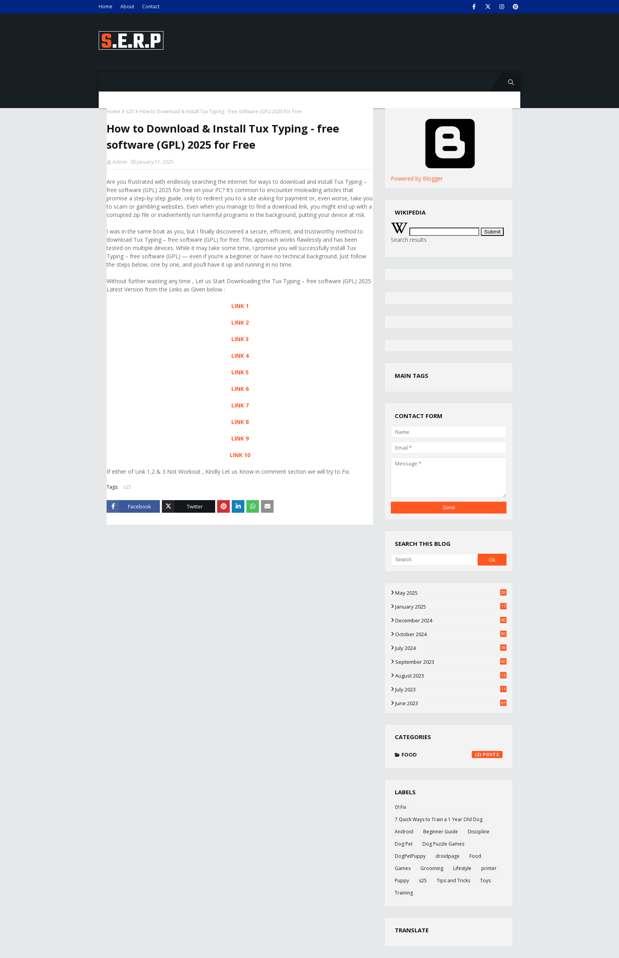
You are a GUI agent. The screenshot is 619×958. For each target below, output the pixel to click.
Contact (150, 6)
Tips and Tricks (453, 880)
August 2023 (450, 675)
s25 (130, 111)
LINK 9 (240, 438)
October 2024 (450, 634)
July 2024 (450, 648)
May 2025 (450, 592)
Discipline (479, 831)
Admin (120, 162)
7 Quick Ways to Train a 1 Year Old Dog (438, 819)
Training (404, 892)
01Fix (400, 807)
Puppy (402, 880)
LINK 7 (240, 405)
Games (403, 868)
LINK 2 (240, 322)
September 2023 (450, 661)
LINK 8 (240, 422)
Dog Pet (404, 843)
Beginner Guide (440, 831)
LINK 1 (240, 306)
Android (404, 831)
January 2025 (450, 606)
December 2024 (450, 620)
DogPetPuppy (410, 856)
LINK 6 (240, 388)
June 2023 (450, 703)
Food (452, 754)
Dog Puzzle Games (443, 843)
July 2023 (450, 689)
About (127, 6)
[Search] (434, 560)
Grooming (431, 868)
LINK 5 (240, 372)
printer (489, 868)
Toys (485, 880)
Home (106, 6)
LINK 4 (240, 355)
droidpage (447, 856)
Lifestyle (462, 868)
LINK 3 (240, 339)
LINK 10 (240, 455)
